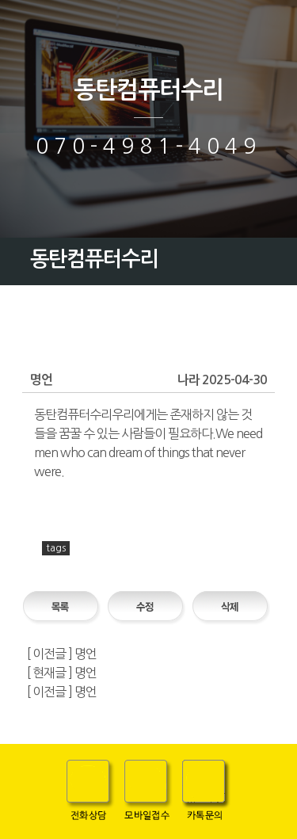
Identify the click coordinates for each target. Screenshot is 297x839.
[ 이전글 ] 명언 (62, 653)
